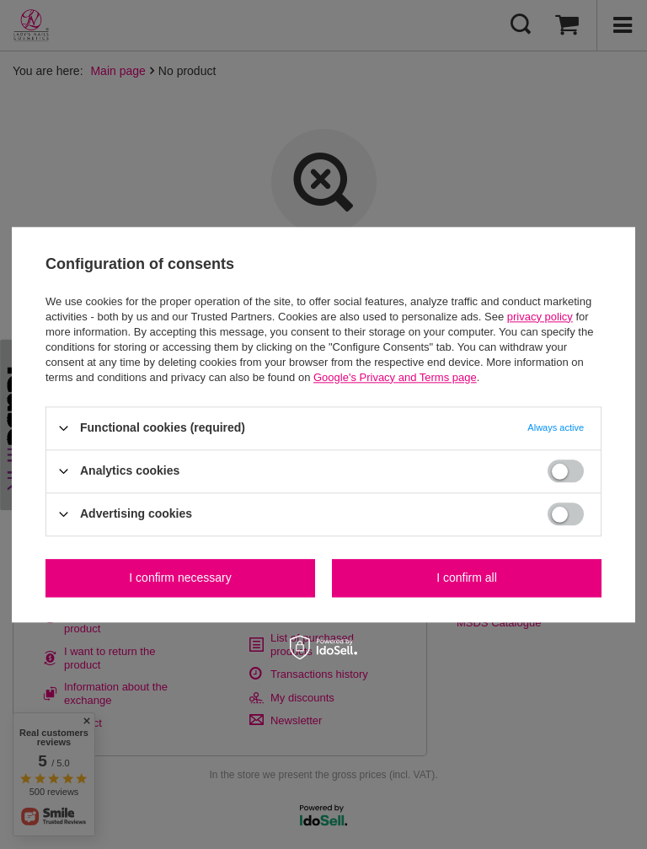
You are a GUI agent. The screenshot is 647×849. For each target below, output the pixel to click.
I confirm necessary (180, 577)
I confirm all (466, 577)
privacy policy (540, 316)
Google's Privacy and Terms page (395, 377)
